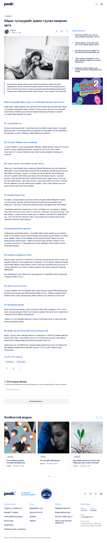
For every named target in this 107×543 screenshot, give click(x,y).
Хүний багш (8, 525)
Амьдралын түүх (36, 508)
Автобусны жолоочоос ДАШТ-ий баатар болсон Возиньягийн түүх (87, 51)
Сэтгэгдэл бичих (36, 401)
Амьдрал (8, 16)
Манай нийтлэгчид (62, 512)
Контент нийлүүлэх (63, 517)
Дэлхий (33, 517)
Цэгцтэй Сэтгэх (36, 512)
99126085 (93, 510)
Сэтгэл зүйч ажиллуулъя (50, 460)
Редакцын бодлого (63, 508)
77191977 (84, 510)
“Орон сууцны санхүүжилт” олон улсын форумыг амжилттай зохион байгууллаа (88, 60)
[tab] (48, 476)
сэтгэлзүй (9, 362)
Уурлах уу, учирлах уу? (13, 508)
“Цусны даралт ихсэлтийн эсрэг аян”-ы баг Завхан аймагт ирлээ (87, 43)
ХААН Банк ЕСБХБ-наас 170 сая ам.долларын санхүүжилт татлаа (87, 36)
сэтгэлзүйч (21, 362)
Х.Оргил (13, 30)
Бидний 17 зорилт (11, 512)
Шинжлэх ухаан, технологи (15, 529)
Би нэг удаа (8, 521)
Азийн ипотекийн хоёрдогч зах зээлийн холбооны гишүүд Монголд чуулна (88, 69)
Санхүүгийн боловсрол (13, 517)
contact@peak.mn (87, 517)
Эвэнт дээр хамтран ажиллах (63, 522)
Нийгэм (43, 457)
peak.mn (42, 463)
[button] (97, 4)
